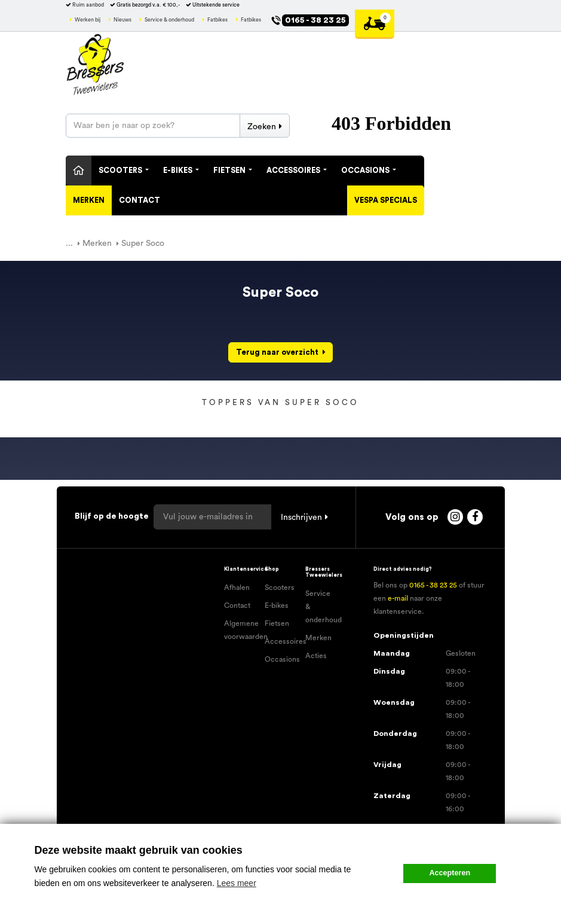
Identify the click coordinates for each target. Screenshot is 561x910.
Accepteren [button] (450, 873)
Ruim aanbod (88, 5)
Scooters (124, 170)
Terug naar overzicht (277, 352)
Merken (89, 200)
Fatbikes (217, 20)
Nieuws (122, 20)
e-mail (398, 598)
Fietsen (232, 170)
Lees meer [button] (236, 883)
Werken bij (87, 20)
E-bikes (277, 605)
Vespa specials (385, 200)
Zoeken (261, 127)
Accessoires (296, 170)
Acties (316, 655)
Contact (139, 200)
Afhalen (237, 587)
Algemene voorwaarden (240, 630)
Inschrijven (301, 517)
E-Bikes (181, 170)
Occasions (368, 170)
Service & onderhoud (169, 20)
